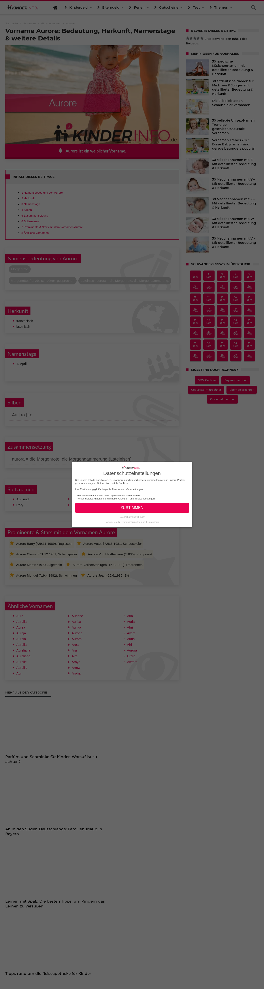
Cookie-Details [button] (112, 522)
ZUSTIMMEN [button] (132, 507)
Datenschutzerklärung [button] (134, 522)
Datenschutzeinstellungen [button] (132, 517)
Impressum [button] (153, 522)
